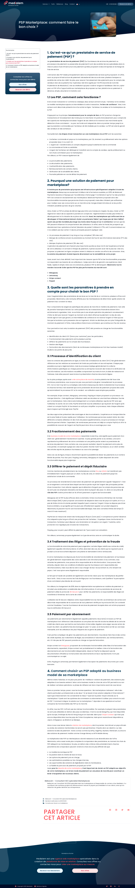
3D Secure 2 (74, 592)
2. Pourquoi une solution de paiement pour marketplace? (19, 58)
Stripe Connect (108, 715)
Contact (72, 4)
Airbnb (104, 471)
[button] (110, 810)
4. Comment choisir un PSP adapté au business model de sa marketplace (22, 66)
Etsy (97, 471)
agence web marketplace (67, 858)
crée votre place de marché (83, 379)
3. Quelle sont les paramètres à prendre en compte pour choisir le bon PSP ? (21, 62)
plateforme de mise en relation (61, 861)
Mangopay (65, 646)
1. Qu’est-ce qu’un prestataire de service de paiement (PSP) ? (22, 54)
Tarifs (53, 4)
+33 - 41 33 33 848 (111, 4)
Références (60, 4)
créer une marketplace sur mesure (78, 864)
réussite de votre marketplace (70, 768)
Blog (66, 4)
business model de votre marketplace (66, 436)
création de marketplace (82, 725)
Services (46, 4)
